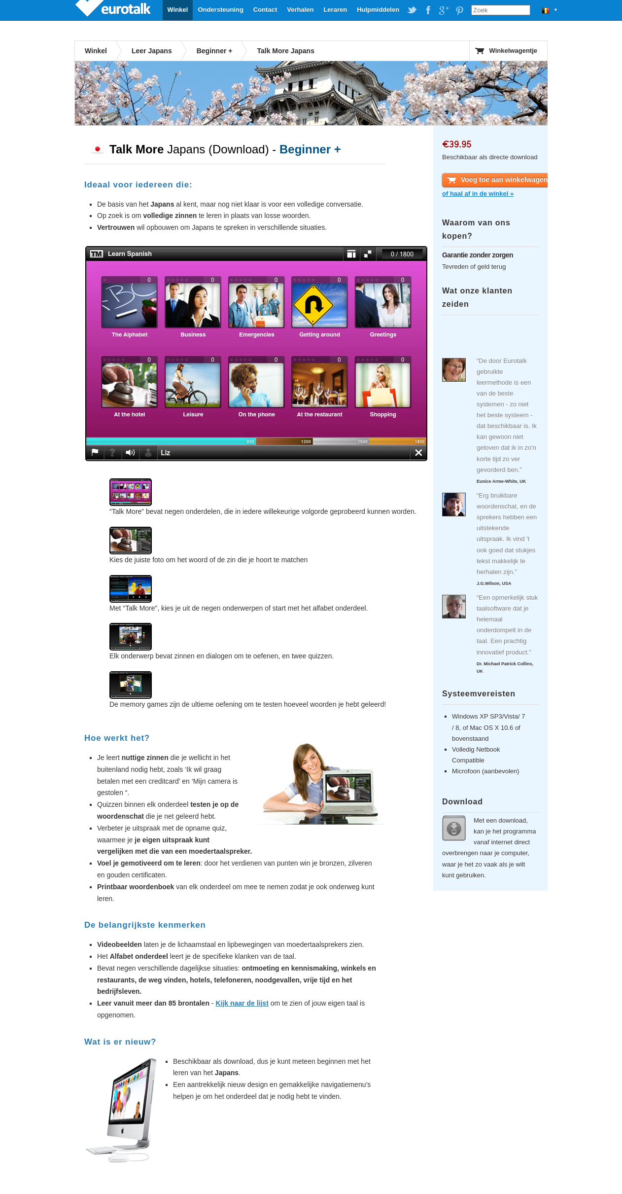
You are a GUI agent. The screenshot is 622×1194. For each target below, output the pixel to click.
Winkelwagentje (513, 50)
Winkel (178, 9)
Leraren (335, 9)
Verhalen (300, 9)
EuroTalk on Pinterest (459, 10)
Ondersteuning (220, 9)
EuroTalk (113, 10)
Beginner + (215, 51)
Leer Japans (152, 51)
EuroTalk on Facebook (428, 10)
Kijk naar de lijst (241, 1003)
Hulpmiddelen (378, 9)
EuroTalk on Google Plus (443, 10)
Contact (265, 9)
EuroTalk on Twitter (412, 10)
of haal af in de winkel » (478, 193)
